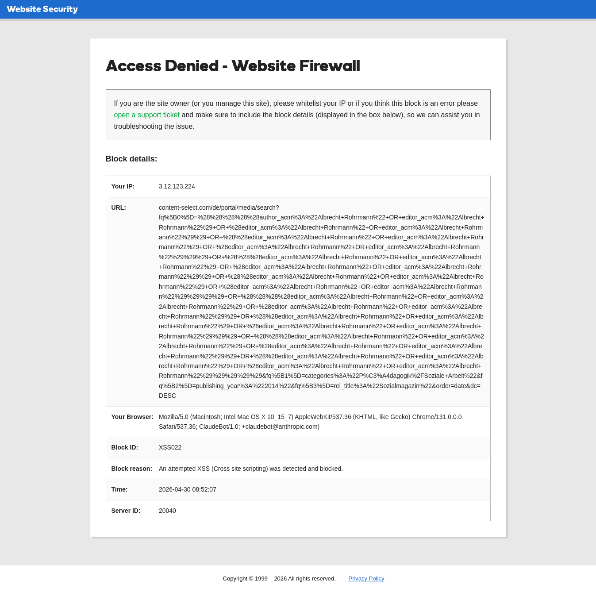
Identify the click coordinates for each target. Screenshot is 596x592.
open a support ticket (147, 115)
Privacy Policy (366, 578)
